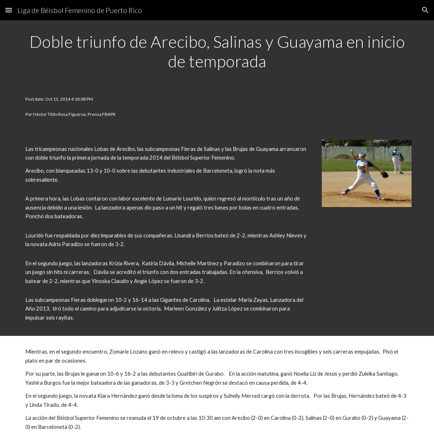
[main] (217, 51)
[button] (8, 10)
